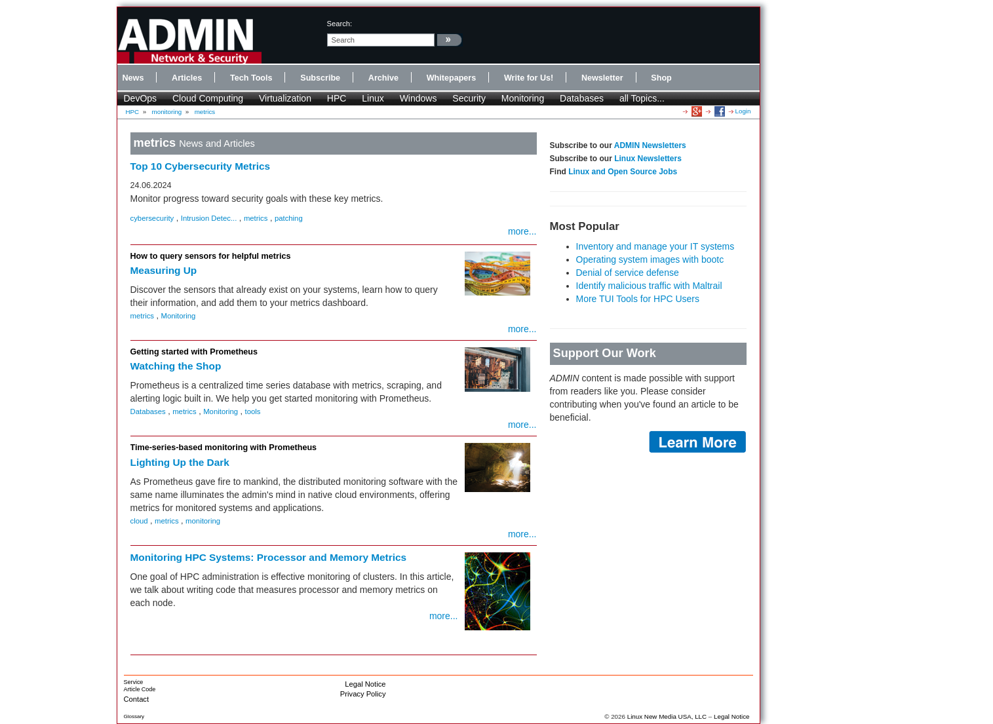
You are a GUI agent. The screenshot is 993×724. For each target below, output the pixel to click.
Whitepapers (452, 78)
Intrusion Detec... (209, 218)
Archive (383, 78)
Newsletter (602, 78)
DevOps (140, 98)
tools (253, 411)
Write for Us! (528, 78)
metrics (205, 111)
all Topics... (642, 98)
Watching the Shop (176, 366)
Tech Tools (251, 78)
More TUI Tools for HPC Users (638, 299)
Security (469, 98)
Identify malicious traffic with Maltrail (649, 285)
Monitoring (522, 98)
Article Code (140, 689)
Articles (187, 78)
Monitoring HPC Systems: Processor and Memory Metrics (268, 557)
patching (289, 218)
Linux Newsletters (648, 158)
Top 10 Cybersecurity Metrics (200, 166)
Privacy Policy (363, 694)
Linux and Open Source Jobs (622, 171)
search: (340, 24)
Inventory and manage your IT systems (655, 246)
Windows (418, 98)
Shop (661, 78)
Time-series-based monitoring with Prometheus (223, 447)
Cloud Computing (207, 98)
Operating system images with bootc (650, 259)
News (133, 78)
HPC (337, 98)
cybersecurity (152, 218)
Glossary (134, 716)
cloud (139, 521)
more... (522, 231)
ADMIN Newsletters (650, 145)
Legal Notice (365, 684)
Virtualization (285, 98)
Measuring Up (163, 270)
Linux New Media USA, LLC (667, 716)
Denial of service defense (627, 272)
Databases (582, 98)
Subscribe (320, 78)
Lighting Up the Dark (179, 462)
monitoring (167, 111)
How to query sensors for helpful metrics (210, 256)
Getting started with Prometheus (194, 351)
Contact (136, 699)
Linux (372, 98)
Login (743, 111)
